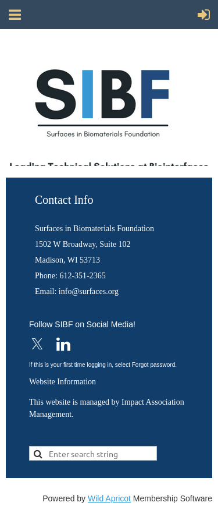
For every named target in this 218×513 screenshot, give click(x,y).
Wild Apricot (109, 498)
